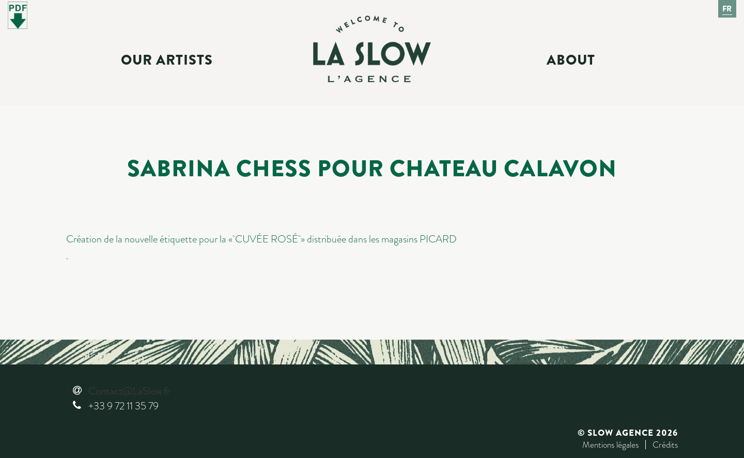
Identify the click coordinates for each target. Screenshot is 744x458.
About (571, 60)
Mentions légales (610, 444)
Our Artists (167, 60)
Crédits (665, 444)
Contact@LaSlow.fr (129, 391)
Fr (727, 8)
